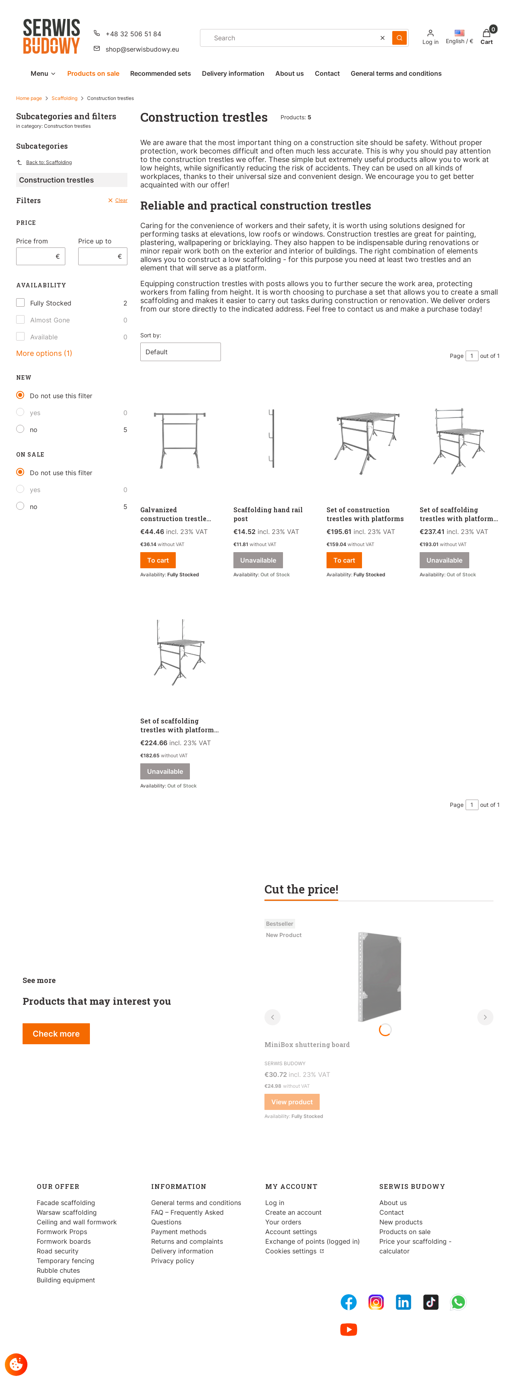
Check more (56, 1034)
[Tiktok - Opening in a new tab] (431, 1302)
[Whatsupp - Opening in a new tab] (458, 1302)
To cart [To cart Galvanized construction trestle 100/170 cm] (158, 560)
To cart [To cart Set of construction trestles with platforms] (344, 560)
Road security (58, 1251)
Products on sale (405, 1232)
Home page (29, 98)
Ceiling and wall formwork (77, 1222)
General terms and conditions (196, 1203)
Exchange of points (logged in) (312, 1241)
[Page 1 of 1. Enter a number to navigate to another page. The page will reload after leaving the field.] (472, 356)
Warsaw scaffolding (67, 1212)
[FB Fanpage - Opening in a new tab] (349, 1302)
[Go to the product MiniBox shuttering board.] (378, 976)
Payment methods (178, 1232)
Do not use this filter (61, 396)
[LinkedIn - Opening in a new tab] (403, 1302)
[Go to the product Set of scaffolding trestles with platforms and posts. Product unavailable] (180, 651)
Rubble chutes (58, 1270)
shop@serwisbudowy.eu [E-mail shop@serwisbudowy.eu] (142, 49)
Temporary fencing (65, 1261)
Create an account (293, 1212)
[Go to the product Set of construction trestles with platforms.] (367, 440)
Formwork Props (62, 1232)
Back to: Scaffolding (44, 162)
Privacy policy (172, 1261)
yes (35, 413)
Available (44, 337)
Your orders (283, 1222)
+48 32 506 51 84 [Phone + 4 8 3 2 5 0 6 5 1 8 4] (133, 34)
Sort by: (150, 335)
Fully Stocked (50, 303)
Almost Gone (50, 320)
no (33, 430)
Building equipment (66, 1280)
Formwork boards (64, 1241)
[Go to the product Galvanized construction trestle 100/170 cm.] (180, 440)
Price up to (95, 241)
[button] (399, 38)
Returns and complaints (187, 1241)
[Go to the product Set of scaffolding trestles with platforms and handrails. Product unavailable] (460, 440)
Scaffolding (64, 98)
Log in (274, 1203)
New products (400, 1222)
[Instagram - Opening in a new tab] (376, 1302)
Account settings (291, 1232)
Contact (391, 1212)
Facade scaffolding (66, 1203)
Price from (32, 241)
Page (457, 355)
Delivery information (182, 1251)
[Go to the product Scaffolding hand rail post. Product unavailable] (273, 440)
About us (393, 1203)
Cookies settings (291, 1251)
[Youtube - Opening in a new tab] (349, 1330)
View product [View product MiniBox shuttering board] (292, 1102)
